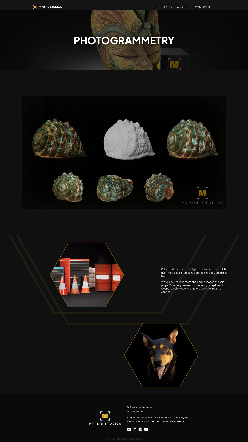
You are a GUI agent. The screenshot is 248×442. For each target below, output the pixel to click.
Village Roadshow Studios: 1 (141, 417)
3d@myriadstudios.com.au (140, 407)
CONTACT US (203, 7)
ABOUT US (183, 7)
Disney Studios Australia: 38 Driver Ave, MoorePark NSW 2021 (157, 421)
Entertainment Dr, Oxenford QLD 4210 (173, 417)
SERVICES (164, 7)
